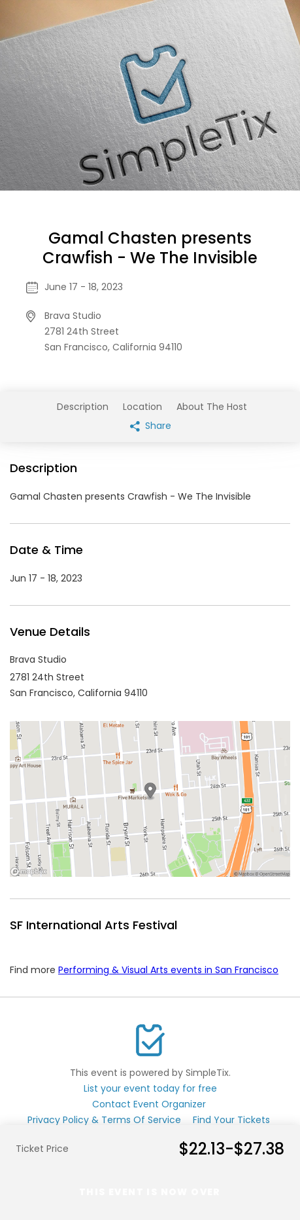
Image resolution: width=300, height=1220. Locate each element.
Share (150, 425)
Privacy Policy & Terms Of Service (104, 1119)
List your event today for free (150, 1088)
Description (82, 406)
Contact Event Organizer (149, 1104)
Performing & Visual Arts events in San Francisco (168, 969)
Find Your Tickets (231, 1119)
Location (142, 406)
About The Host (211, 406)
